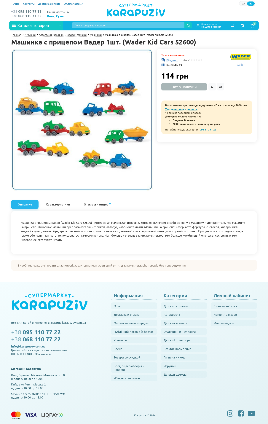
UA (243, 3)
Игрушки (170, 366)
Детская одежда (175, 374)
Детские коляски (176, 306)
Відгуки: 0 (172, 60)
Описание (25, 204)
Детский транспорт (177, 340)
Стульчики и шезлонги (180, 331)
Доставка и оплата (49, 3)
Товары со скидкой (127, 357)
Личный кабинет (225, 306)
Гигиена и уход (174, 357)
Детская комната (175, 323)
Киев (51, 16)
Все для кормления (177, 348)
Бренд (118, 348)
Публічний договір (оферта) (133, 331)
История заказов (225, 314)
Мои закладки (223, 323)
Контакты (29, 3)
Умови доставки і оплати (181, 109)
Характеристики (58, 204)
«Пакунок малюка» (127, 378)
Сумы (60, 16)
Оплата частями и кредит (131, 323)
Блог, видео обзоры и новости (129, 367)
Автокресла (172, 314)
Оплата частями (73, 3)
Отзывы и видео (97, 204)
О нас (16, 3)
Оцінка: (184, 60)
